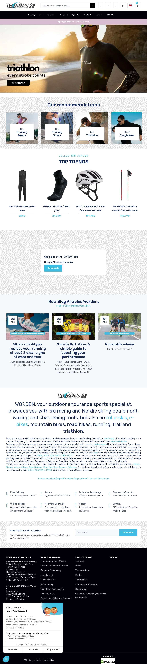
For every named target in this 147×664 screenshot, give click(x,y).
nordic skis (109, 438)
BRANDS (109, 15)
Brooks (9, 467)
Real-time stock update (52, 589)
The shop (79, 561)
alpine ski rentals (119, 441)
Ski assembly (47, 584)
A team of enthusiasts (86, 584)
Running (31, 15)
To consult (53, 268)
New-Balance (35, 467)
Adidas (24, 467)
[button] (100, 5)
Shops (99, 15)
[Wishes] (108, 5)
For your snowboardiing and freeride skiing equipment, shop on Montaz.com (74, 478)
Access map (12, 569)
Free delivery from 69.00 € (53, 561)
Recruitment (81, 589)
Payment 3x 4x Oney (51, 570)
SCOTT (70, 455)
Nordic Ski (87, 15)
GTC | (26, 660)
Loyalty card (47, 575)
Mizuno (136, 464)
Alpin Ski (75, 15)
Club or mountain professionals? (56, 598)
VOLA (46, 455)
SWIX (39, 455)
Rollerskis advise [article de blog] (119, 344)
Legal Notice (49, 660)
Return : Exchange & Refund (54, 566)
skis (96, 453)
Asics (17, 467)
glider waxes (100, 444)
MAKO (49, 470)
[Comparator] (115, 5)
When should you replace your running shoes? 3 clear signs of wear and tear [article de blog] (27, 350)
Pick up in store (48, 580)
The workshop (82, 570)
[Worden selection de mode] (123, 5)
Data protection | (36, 660)
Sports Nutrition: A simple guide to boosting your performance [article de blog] (73, 350)
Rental (78, 575)
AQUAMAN (40, 470)
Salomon (72, 467)
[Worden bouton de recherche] (92, 5)
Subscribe (128, 532)
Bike (41, 15)
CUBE (63, 455)
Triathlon (51, 15)
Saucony (63, 467)
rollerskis (116, 417)
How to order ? (48, 594)
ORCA (31, 470)
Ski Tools (63, 15)
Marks (78, 566)
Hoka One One (50, 467)
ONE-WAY (54, 455)
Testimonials (81, 580)
